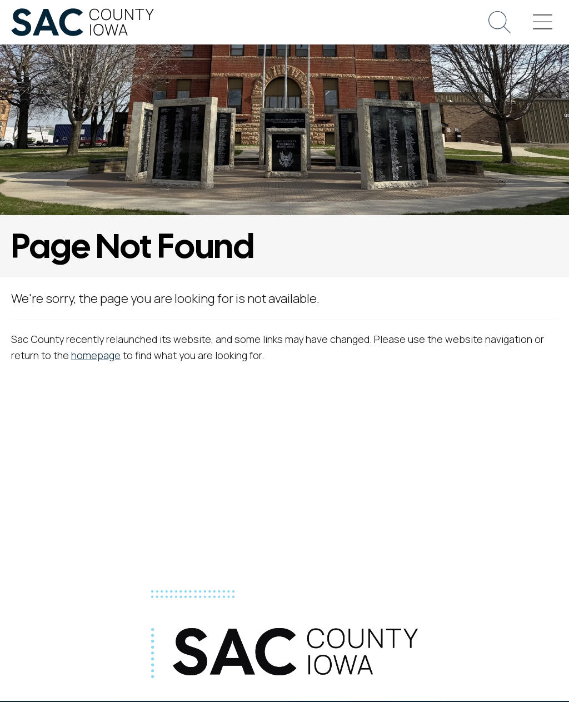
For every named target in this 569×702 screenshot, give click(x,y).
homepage (96, 355)
